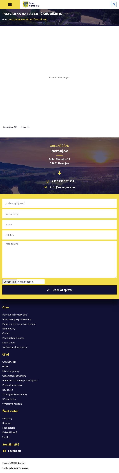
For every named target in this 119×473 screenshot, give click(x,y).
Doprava (6, 423)
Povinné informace (12, 385)
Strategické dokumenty (14, 394)
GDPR (5, 366)
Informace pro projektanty (16, 319)
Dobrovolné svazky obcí (14, 314)
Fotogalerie (8, 427)
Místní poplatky (10, 371)
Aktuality (7, 418)
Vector (25, 468)
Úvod (5, 19)
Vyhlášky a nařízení (12, 403)
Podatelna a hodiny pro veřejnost (20, 380)
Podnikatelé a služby (13, 337)
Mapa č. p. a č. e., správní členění (18, 323)
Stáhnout (25, 127)
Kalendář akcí (9, 432)
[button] (10, 4)
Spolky (5, 437)
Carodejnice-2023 (10, 127)
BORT (17, 468)
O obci (5, 333)
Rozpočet (7, 389)
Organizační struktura (14, 375)
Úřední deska (9, 399)
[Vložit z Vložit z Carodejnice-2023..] (59, 77)
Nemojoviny (8, 328)
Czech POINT (9, 361)
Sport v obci (8, 342)
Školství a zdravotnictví (14, 347)
